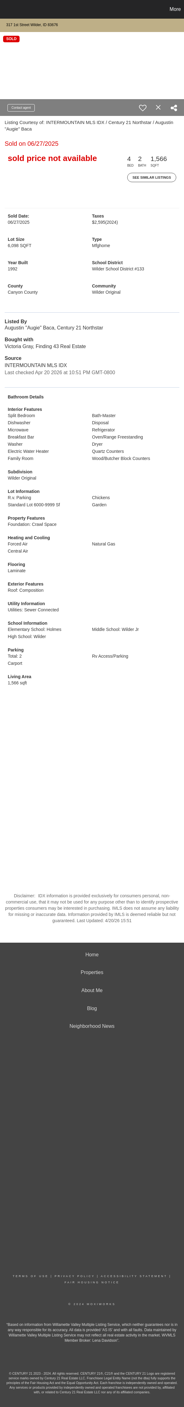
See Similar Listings (151, 177)
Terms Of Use (31, 1276)
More (175, 9)
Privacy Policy (75, 1276)
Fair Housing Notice (92, 1282)
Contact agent (21, 107)
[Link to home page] (5, 9)
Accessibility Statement (134, 1276)
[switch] (142, 108)
